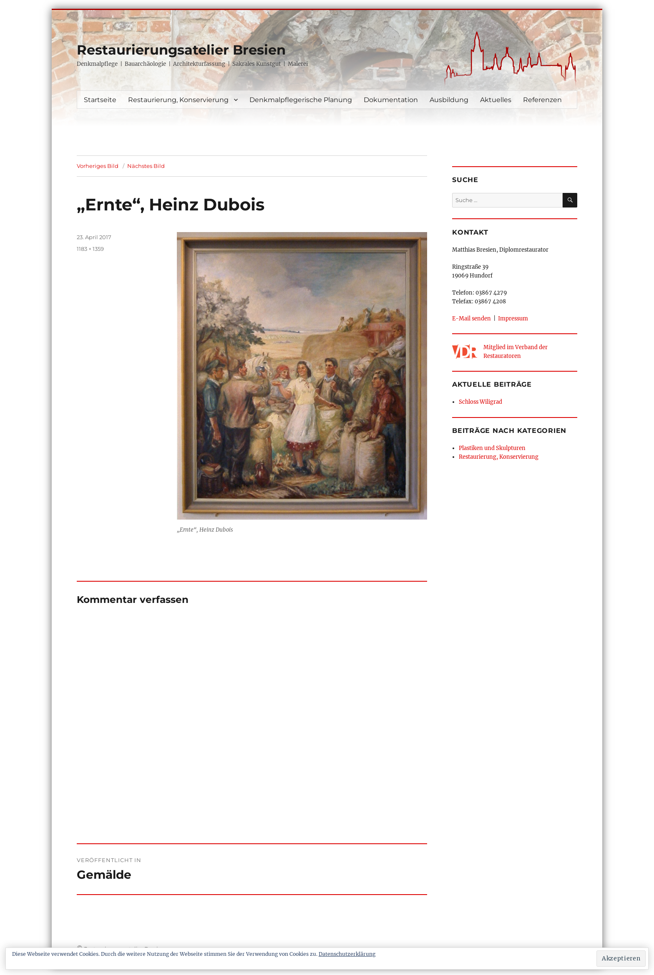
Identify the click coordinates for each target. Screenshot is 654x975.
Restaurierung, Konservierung (178, 100)
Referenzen (542, 100)
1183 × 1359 (90, 248)
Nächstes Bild (146, 165)
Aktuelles (495, 100)
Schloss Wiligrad (480, 401)
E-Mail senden (471, 318)
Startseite (100, 100)
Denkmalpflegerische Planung (300, 100)
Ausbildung (449, 100)
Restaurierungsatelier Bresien (181, 50)
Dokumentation (391, 100)
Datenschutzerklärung (347, 954)
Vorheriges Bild (97, 165)
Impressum (513, 318)
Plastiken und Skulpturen (492, 448)
